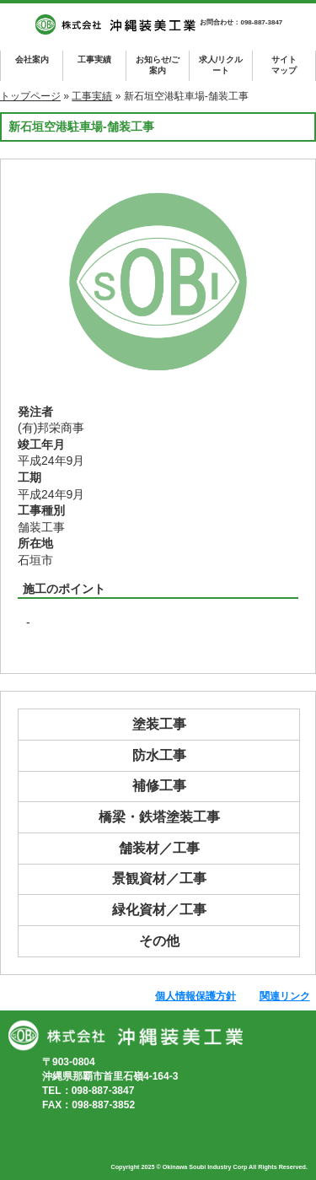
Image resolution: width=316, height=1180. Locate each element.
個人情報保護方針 (195, 996)
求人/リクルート (221, 65)
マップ (283, 64)
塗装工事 (159, 724)
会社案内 (32, 59)
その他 (159, 941)
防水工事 (159, 755)
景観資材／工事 (159, 878)
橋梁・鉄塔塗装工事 (159, 817)
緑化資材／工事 (159, 910)
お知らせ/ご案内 (158, 65)
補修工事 (159, 786)
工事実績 (94, 59)
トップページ (30, 96)
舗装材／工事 (159, 848)
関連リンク (285, 996)
